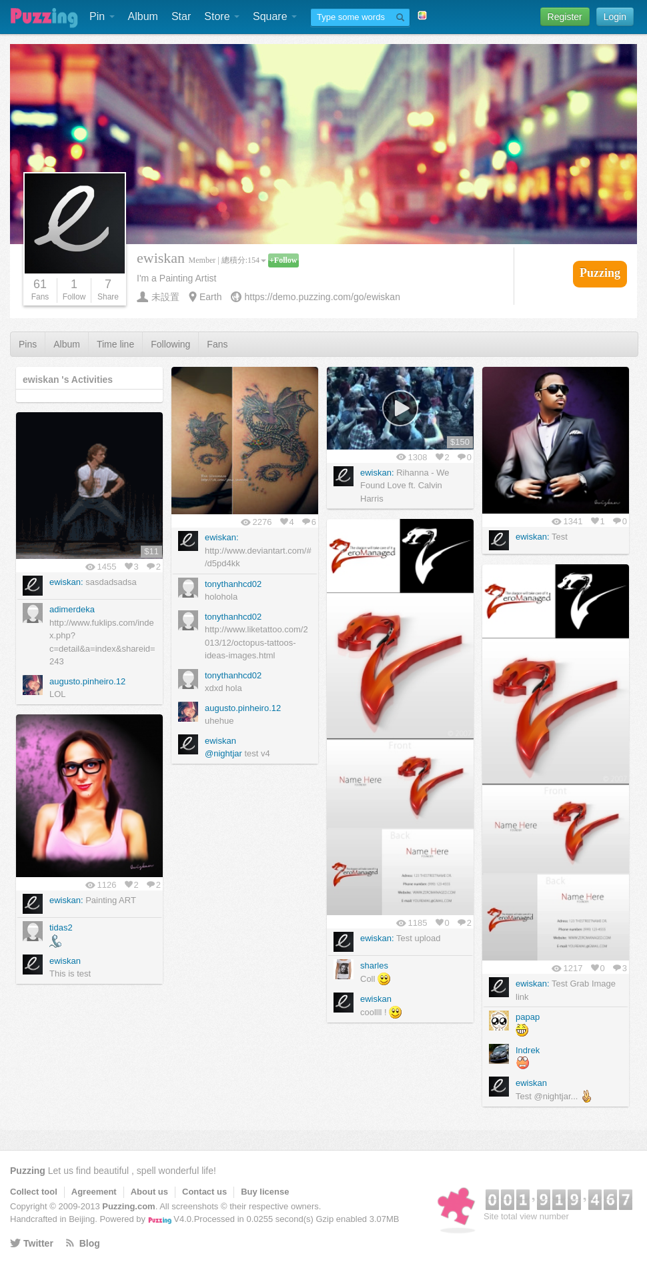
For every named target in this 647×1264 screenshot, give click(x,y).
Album (143, 16)
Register (565, 16)
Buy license (265, 1192)
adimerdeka (72, 609)
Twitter (38, 1243)
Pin (102, 16)
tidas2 (61, 927)
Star (181, 16)
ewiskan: (222, 537)
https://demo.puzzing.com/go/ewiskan (322, 296)
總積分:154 (243, 260)
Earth (210, 296)
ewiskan (220, 741)
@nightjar (223, 753)
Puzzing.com (128, 1206)
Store (221, 16)
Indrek (528, 1050)
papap (528, 1017)
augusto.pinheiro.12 (243, 708)
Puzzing (27, 1170)
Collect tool (33, 1192)
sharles (374, 966)
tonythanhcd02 (233, 584)
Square (275, 16)
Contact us (204, 1192)
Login (615, 16)
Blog (89, 1243)
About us (149, 1192)
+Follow (283, 260)
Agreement (94, 1192)
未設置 (165, 296)
